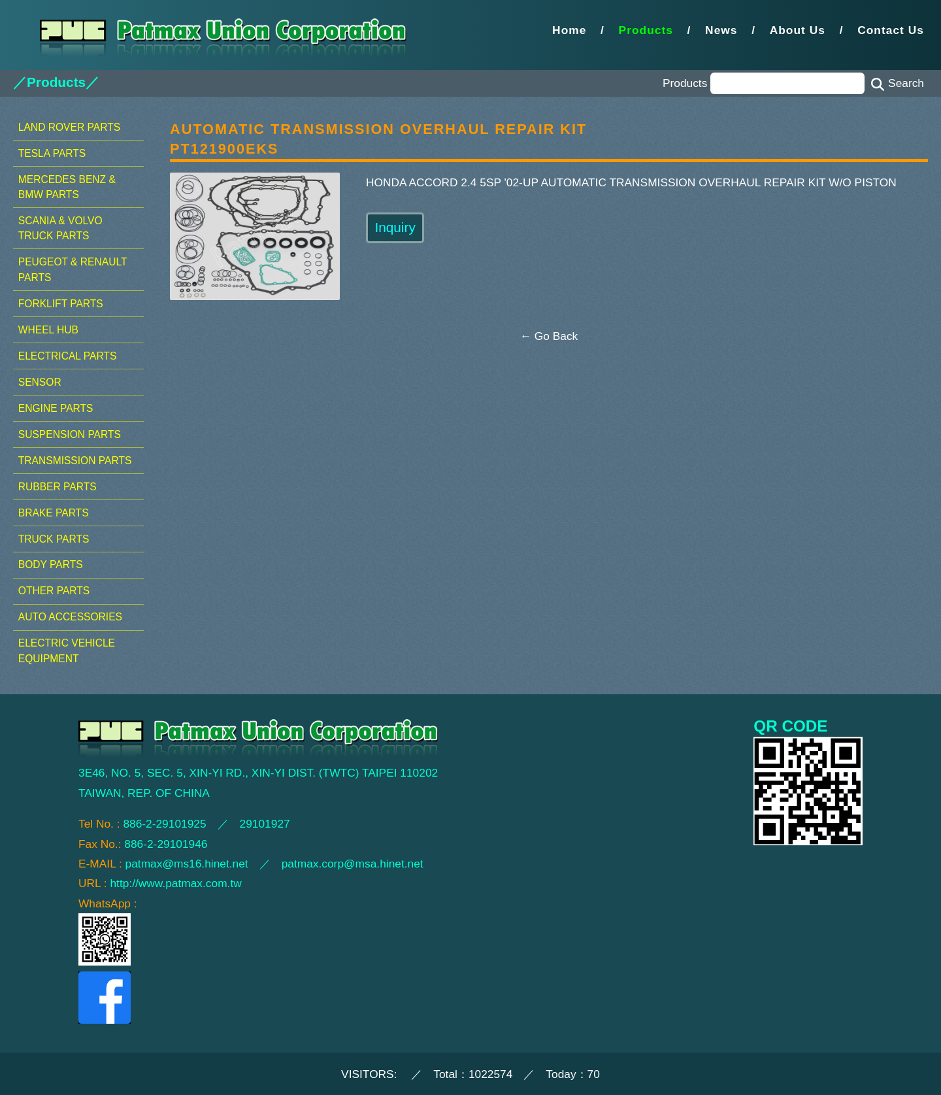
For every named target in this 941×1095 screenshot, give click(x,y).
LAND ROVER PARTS (69, 127)
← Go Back (549, 336)
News (721, 30)
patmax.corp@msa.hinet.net (352, 863)
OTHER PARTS (54, 590)
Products (646, 30)
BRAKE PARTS (53, 512)
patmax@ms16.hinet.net (186, 863)
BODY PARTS (50, 564)
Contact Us (890, 30)
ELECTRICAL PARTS (67, 356)
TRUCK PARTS (54, 539)
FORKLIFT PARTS (60, 303)
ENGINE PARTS (55, 408)
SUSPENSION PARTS (69, 434)
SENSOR (39, 382)
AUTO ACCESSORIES (70, 616)
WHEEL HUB (48, 329)
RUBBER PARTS (57, 486)
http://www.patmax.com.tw (175, 883)
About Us (797, 30)
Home (569, 30)
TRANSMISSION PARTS (75, 460)
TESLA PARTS (52, 153)
